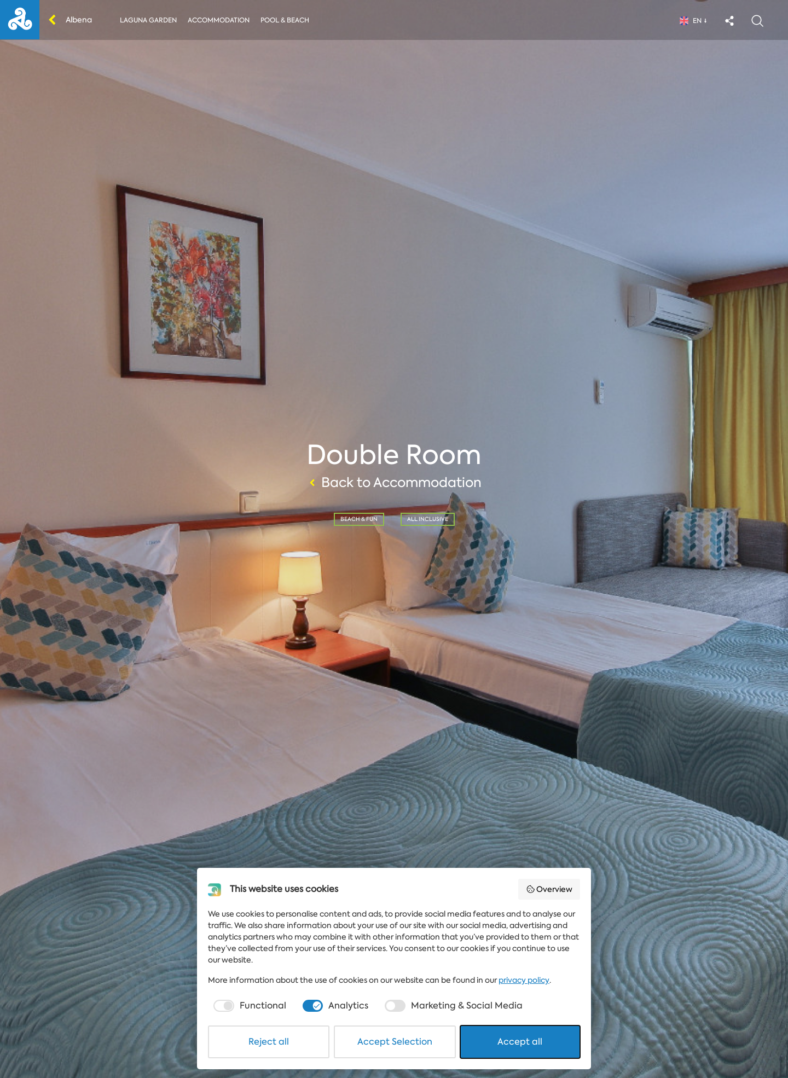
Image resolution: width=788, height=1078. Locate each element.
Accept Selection (394, 1041)
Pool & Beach (284, 20)
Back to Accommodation (394, 482)
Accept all (519, 1041)
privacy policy (524, 980)
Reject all (268, 1041)
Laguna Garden (148, 20)
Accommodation (219, 20)
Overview (549, 889)
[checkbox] (248, 1005)
